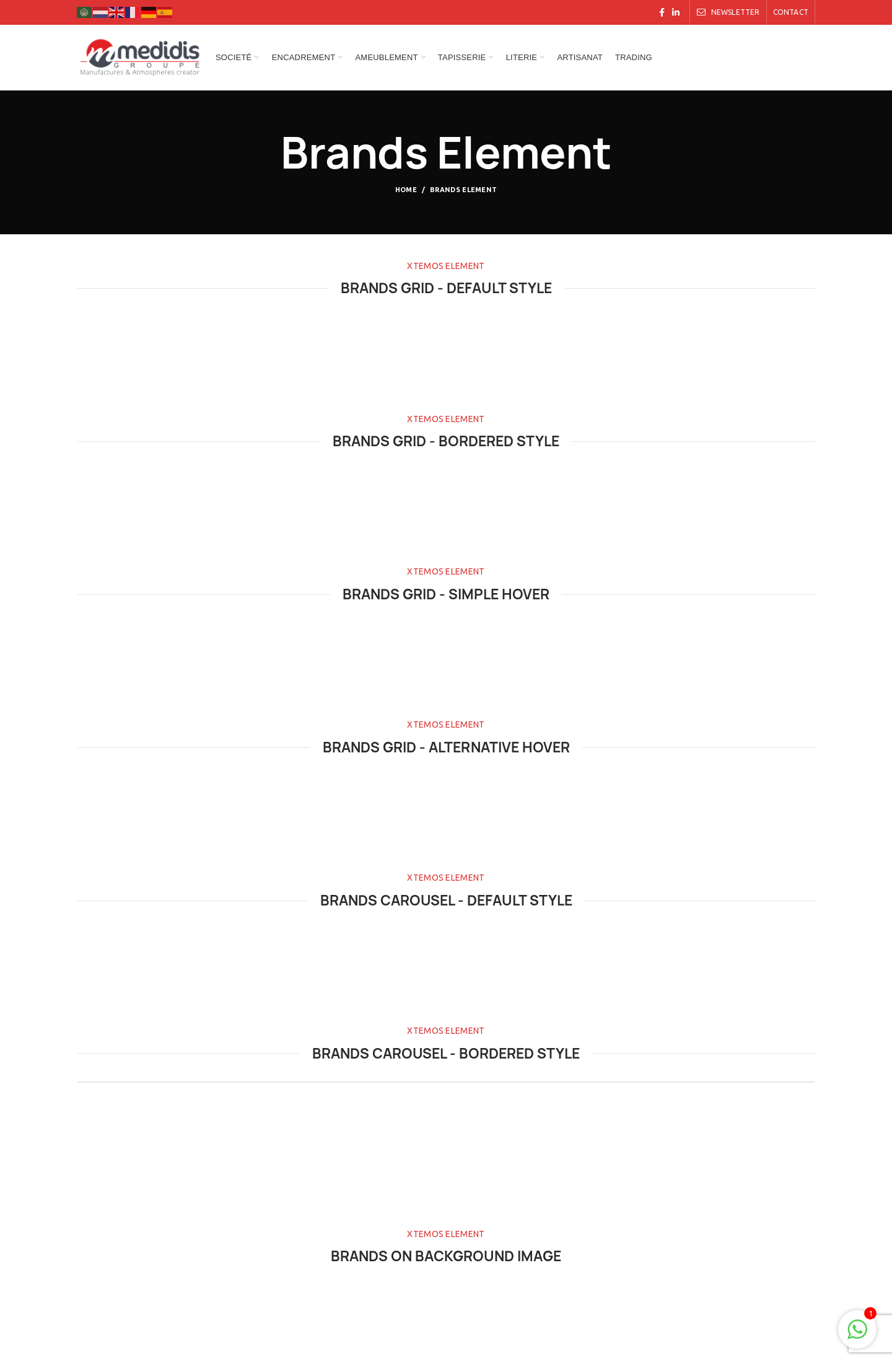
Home (406, 189)
